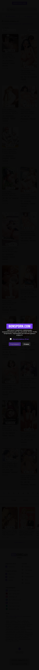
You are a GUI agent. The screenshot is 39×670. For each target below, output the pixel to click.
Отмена (26, 344)
